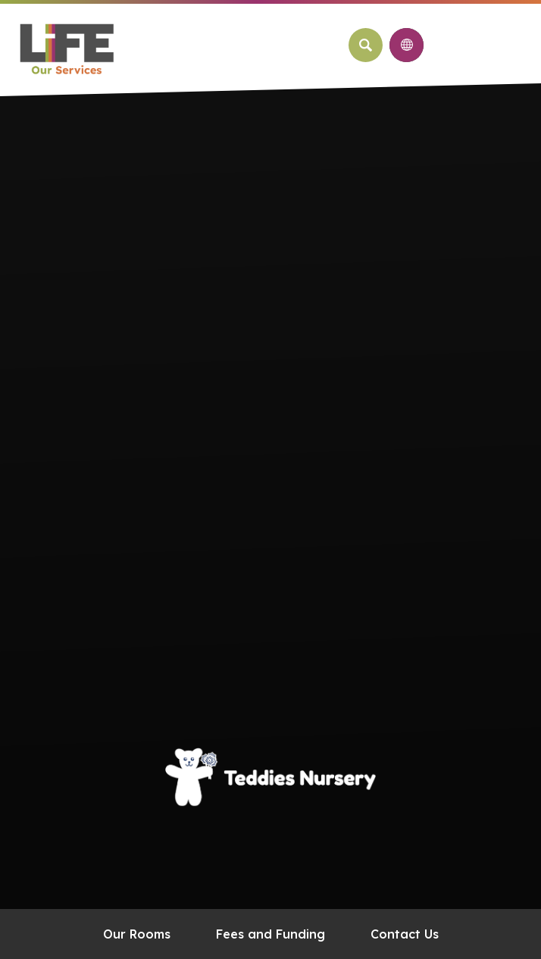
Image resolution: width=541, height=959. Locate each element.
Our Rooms (136, 934)
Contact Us (405, 934)
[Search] (366, 45)
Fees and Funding (270, 934)
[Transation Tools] (406, 45)
